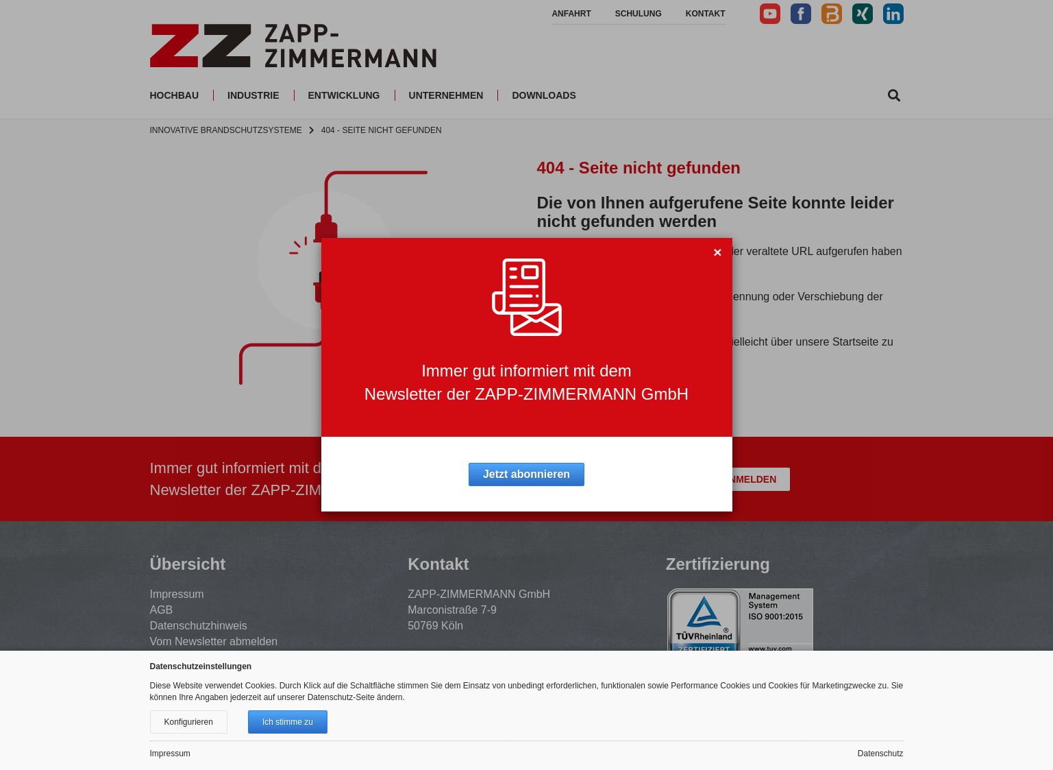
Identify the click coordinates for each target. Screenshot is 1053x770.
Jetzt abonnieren (526, 474)
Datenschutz (881, 753)
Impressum (170, 753)
